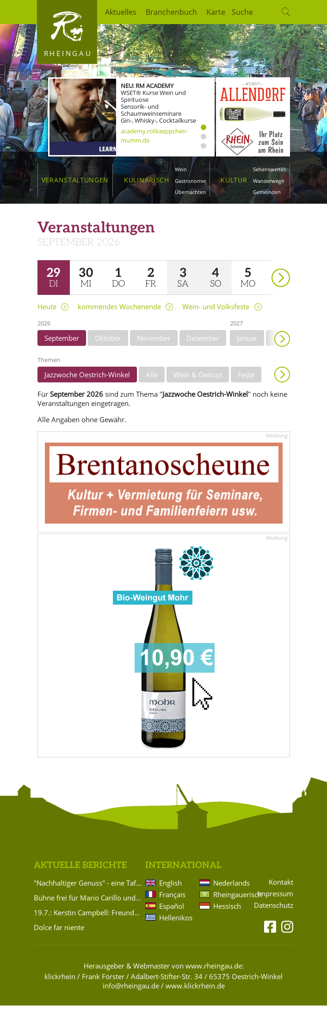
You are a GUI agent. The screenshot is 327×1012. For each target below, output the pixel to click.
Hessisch (227, 912)
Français (172, 901)
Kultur (234, 179)
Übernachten (190, 191)
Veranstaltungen (75, 179)
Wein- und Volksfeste (215, 313)
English (170, 889)
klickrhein (59, 983)
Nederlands (230, 889)
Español (171, 912)
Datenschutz (273, 911)
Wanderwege (268, 180)
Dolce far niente (59, 933)
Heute (46, 313)
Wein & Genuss (197, 381)
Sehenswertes (269, 169)
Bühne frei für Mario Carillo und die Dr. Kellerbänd (88, 904)
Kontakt (281, 888)
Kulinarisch (146, 179)
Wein (181, 169)
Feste (246, 381)
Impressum (275, 900)
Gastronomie (190, 180)
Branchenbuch (171, 12)
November (154, 344)
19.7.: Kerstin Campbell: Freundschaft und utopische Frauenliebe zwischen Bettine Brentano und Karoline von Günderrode (88, 919)
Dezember (202, 344)
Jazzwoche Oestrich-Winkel (87, 381)
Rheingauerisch (230, 901)
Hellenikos (175, 924)
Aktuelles (120, 12)
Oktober (108, 344)
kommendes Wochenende (119, 313)
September (61, 344)
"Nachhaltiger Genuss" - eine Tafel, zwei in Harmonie (88, 889)
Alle (152, 381)
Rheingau (68, 53)
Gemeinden (267, 191)
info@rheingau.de (131, 992)
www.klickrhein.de (195, 992)
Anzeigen (282, 381)
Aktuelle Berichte (80, 872)
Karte (215, 12)
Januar (247, 344)
